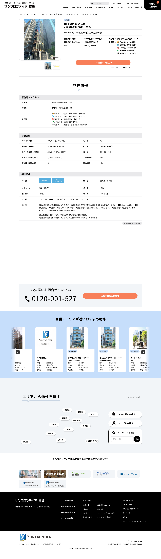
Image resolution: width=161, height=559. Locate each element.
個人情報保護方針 (48, 552)
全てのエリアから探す (134, 404)
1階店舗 (44, 181)
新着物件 (86, 512)
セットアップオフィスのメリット (134, 529)
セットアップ (116, 7)
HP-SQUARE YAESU (72, 14)
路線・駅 (76, 7)
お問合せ (60, 552)
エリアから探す (31, 14)
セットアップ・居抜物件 (106, 520)
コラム (124, 524)
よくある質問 (127, 512)
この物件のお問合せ (103, 63)
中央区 (43, 14)
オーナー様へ (117, 3)
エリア (64, 7)
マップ (88, 7)
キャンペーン (135, 7)
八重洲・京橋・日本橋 (55, 14)
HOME (21, 14)
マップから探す (67, 525)
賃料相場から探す (68, 514)
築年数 (58, 181)
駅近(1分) (100, 516)
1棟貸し (85, 520)
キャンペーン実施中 (104, 524)
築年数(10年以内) (103, 512)
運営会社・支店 (127, 508)
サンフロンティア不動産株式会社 (29, 552)
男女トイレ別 (87, 524)
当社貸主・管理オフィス (131, 516)
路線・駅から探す (68, 519)
